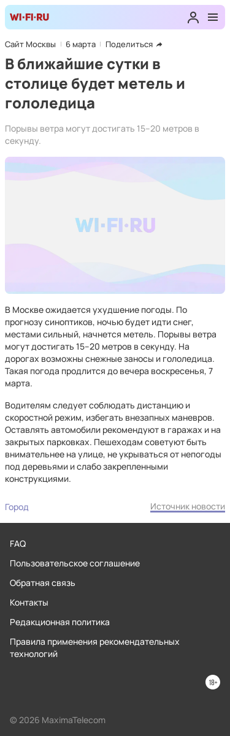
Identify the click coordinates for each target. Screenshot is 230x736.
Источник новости (187, 506)
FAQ (18, 543)
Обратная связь (42, 582)
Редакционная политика (60, 622)
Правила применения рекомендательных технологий (95, 647)
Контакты (29, 602)
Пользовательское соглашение (75, 563)
